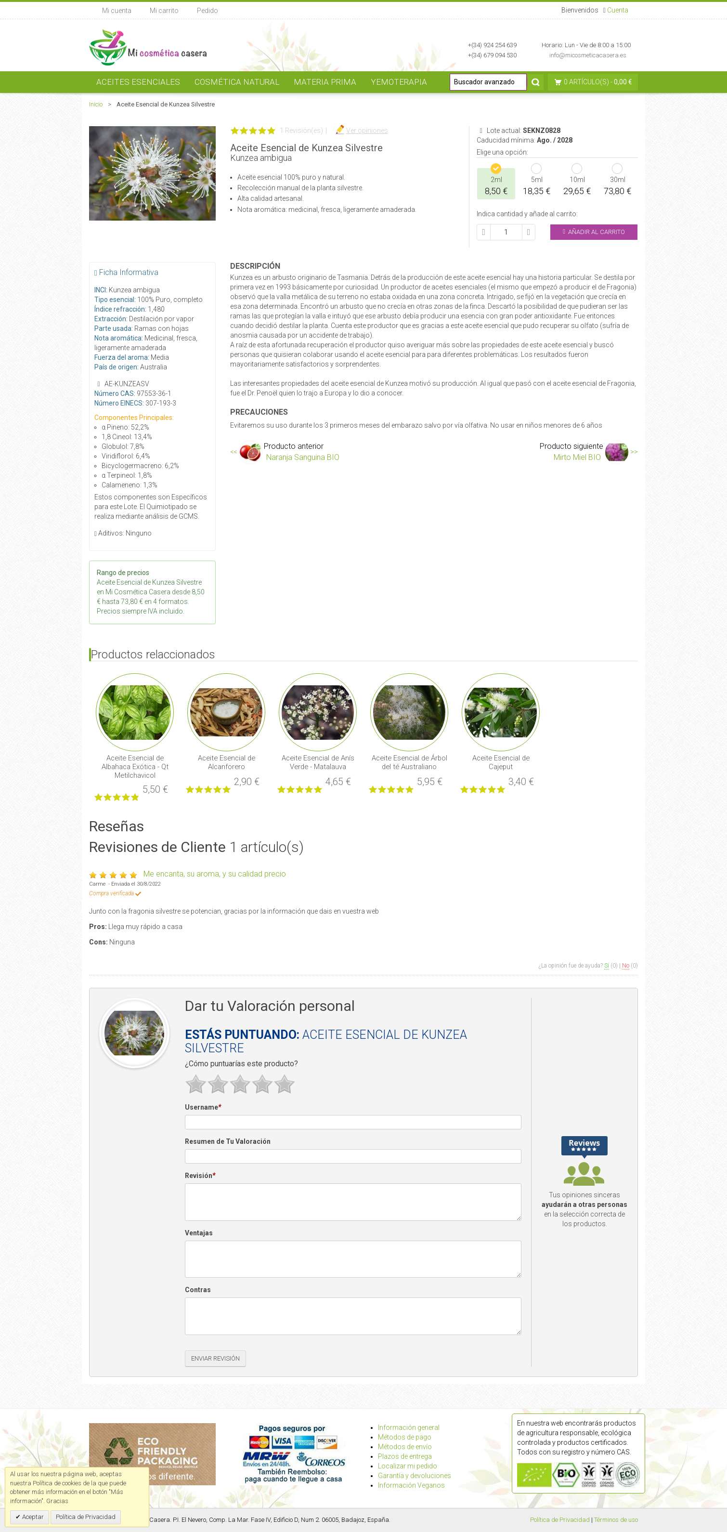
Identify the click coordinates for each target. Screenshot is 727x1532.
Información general (409, 1427)
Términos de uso (616, 1519)
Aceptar (32, 1516)
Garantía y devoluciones (414, 1476)
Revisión (200, 1176)
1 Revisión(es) (301, 130)
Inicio (96, 104)
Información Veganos (411, 1485)
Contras (198, 1290)
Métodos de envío (405, 1447)
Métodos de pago (404, 1437)
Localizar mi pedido (407, 1466)
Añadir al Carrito (594, 232)
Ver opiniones (367, 130)
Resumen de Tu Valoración (228, 1141)
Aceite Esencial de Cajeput (501, 762)
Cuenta (617, 10)
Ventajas (199, 1233)
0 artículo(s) (586, 82)
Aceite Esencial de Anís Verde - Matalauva (318, 762)
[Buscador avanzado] (488, 82)
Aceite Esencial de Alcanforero (226, 762)
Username (203, 1108)
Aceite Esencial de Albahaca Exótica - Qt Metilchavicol (135, 767)
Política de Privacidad (560, 1519)
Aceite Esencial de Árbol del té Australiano (409, 762)
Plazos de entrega (405, 1456)
